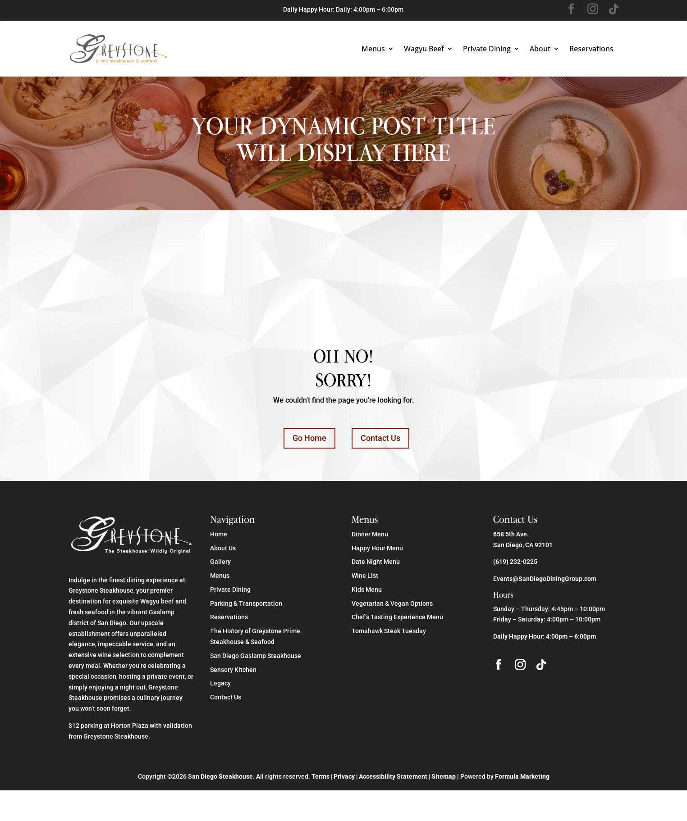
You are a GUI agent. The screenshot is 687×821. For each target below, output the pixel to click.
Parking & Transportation (246, 603)
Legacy (220, 683)
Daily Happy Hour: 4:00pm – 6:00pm (544, 636)
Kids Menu (367, 589)
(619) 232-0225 (515, 561)
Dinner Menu (370, 534)
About (540, 49)
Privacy (344, 776)
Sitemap (443, 776)
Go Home (309, 438)
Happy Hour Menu (377, 548)
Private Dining (487, 49)
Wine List (365, 575)
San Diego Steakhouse (220, 776)
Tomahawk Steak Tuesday (389, 631)
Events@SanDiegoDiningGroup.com (544, 578)
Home (218, 534)
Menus (373, 49)
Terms (320, 776)
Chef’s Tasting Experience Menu (397, 617)
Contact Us (380, 438)
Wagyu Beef (424, 49)
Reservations (591, 49)
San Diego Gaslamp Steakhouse (255, 655)
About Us (223, 548)
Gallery (220, 561)
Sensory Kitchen (233, 669)
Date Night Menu (376, 561)
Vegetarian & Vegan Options (392, 603)
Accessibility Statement (393, 776)
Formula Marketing (522, 776)
